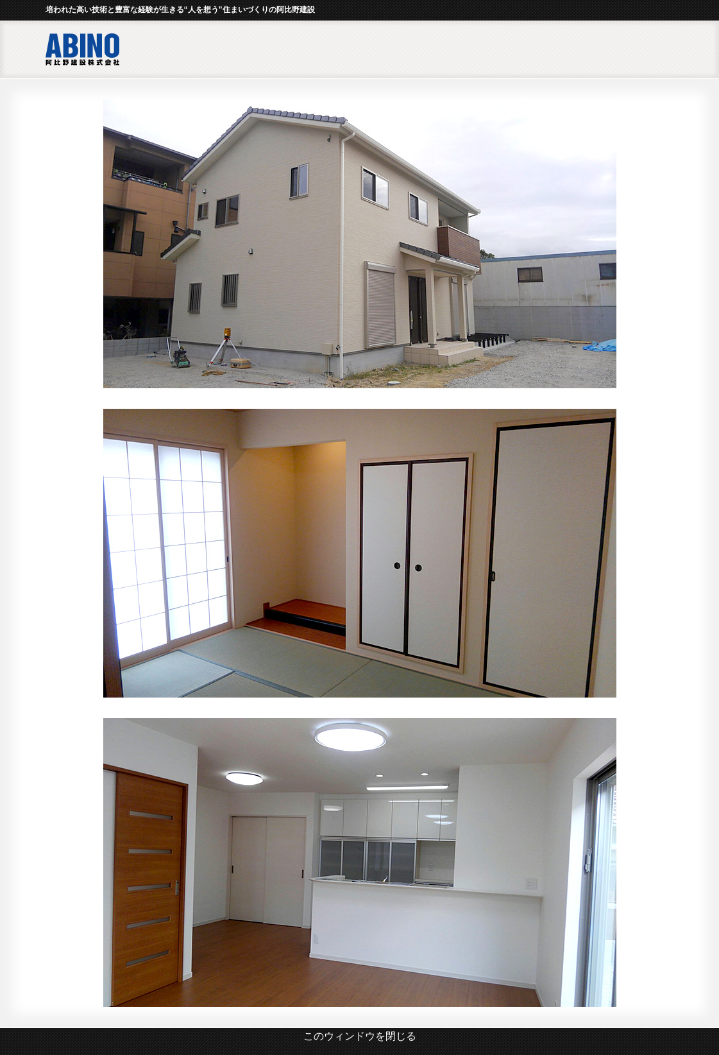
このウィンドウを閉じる (359, 1036)
